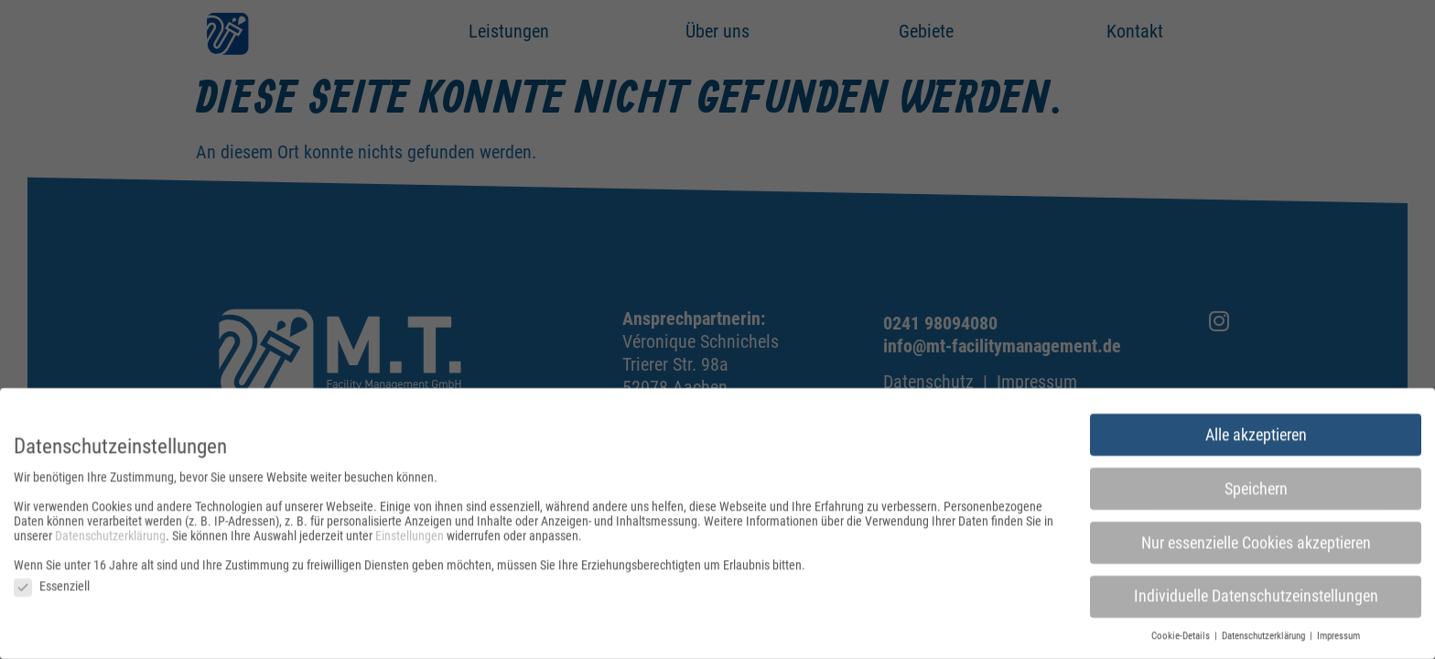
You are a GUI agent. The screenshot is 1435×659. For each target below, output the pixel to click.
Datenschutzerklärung (110, 539)
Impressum (1338, 639)
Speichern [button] (1256, 491)
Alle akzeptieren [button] (1256, 437)
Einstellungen (409, 539)
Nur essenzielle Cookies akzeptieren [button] (1256, 545)
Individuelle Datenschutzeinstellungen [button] (1256, 599)
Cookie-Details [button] (1182, 639)
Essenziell (52, 589)
